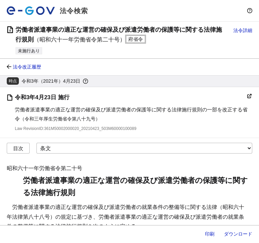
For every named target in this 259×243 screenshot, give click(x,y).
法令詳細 (242, 30)
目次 (18, 148)
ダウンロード (238, 234)
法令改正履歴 (27, 67)
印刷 (209, 234)
